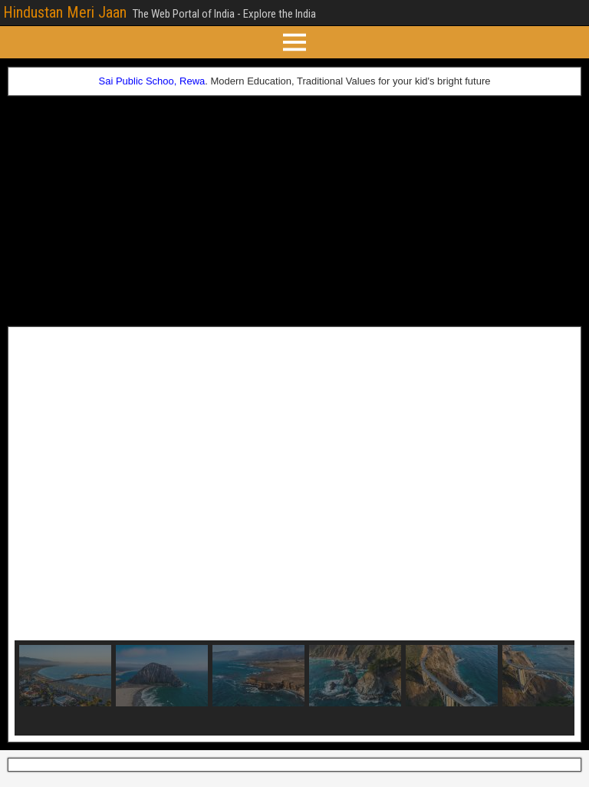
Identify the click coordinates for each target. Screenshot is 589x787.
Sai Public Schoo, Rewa (152, 81)
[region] (294, 534)
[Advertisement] (294, 211)
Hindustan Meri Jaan (65, 12)
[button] (38, 487)
